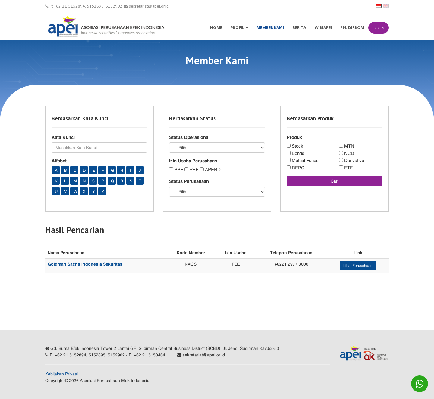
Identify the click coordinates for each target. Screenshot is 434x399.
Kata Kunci (63, 137)
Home (216, 27)
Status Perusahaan (189, 181)
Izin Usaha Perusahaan (193, 160)
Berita (299, 27)
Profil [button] (239, 27)
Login (378, 27)
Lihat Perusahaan (358, 265)
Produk (294, 137)
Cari (334, 181)
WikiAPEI (323, 27)
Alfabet (59, 160)
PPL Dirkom (352, 27)
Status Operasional (189, 137)
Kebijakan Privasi (61, 374)
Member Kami (270, 27)
